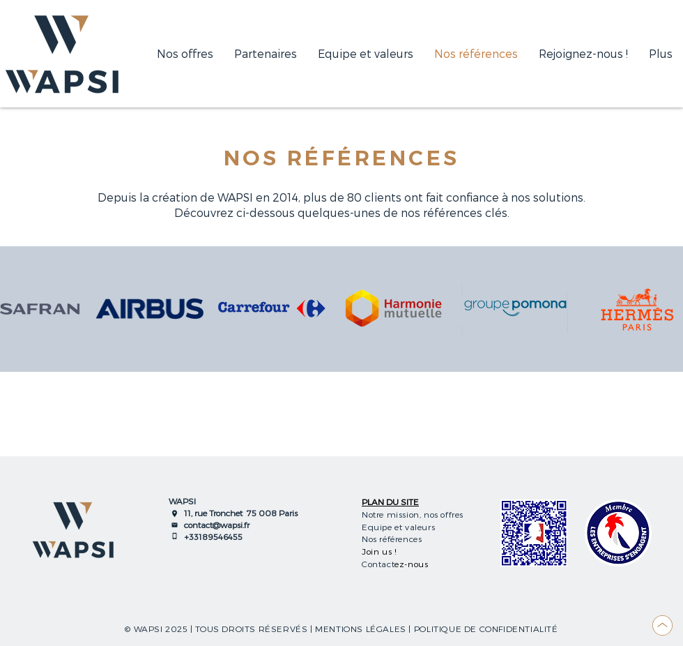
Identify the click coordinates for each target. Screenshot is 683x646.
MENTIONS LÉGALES (360, 628)
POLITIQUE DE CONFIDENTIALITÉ (486, 628)
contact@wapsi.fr (217, 524)
